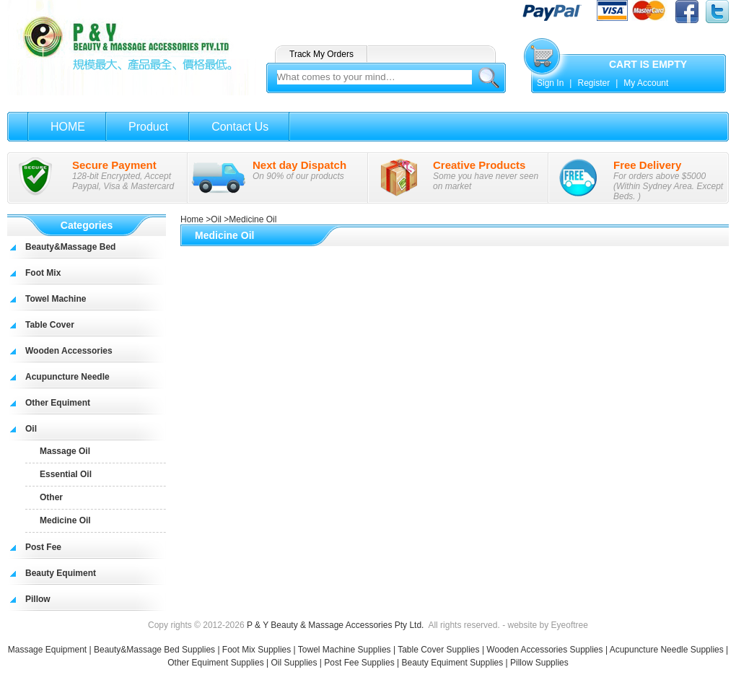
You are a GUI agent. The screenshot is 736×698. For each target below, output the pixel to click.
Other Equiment (57, 403)
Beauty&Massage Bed (70, 247)
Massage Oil (65, 451)
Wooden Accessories (69, 351)
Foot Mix (43, 273)
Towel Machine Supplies (344, 650)
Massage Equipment (48, 650)
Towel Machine (55, 299)
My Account (645, 83)
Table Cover (49, 325)
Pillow (38, 599)
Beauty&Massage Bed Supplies (154, 650)
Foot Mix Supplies (256, 650)
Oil (31, 429)
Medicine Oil (65, 520)
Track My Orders (321, 54)
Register (593, 83)
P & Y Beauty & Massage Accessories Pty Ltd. (335, 625)
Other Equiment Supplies (215, 663)
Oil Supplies (294, 663)
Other (51, 497)
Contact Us (239, 127)
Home (191, 219)
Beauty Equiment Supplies (452, 663)
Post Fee (43, 547)
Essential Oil (66, 474)
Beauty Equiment (60, 573)
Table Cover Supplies (438, 650)
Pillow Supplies (539, 663)
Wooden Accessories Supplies (544, 650)
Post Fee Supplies (359, 663)
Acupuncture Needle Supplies (667, 650)
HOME (68, 127)
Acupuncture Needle (67, 377)
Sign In (550, 83)
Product (148, 127)
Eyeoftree (569, 625)
